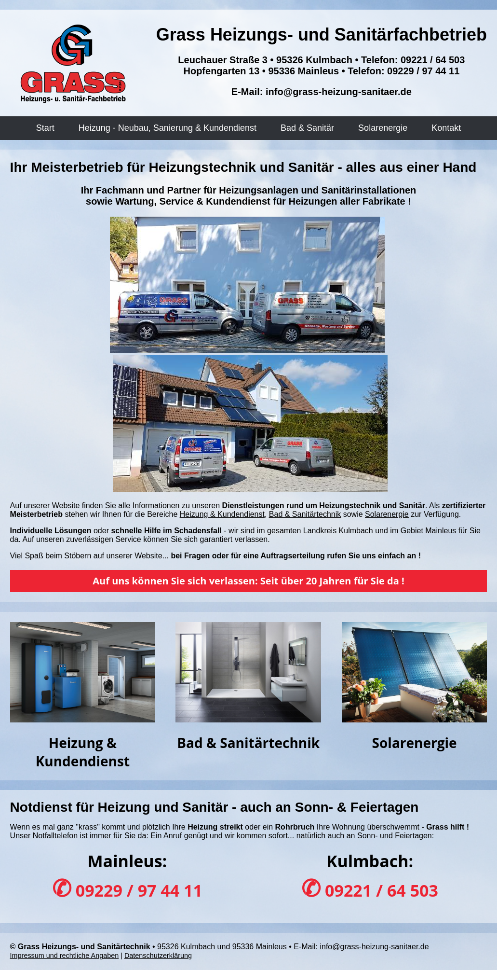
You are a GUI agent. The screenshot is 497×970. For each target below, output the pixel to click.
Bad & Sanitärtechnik (305, 514)
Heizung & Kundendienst (222, 514)
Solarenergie (387, 514)
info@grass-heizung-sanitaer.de (339, 91)
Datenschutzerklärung (158, 955)
